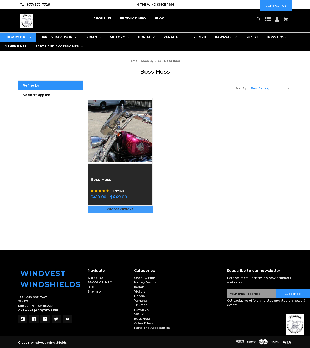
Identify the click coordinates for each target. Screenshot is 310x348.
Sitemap (94, 291)
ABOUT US (96, 278)
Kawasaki (141, 310)
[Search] (258, 21)
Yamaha (140, 300)
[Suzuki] (251, 37)
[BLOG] (159, 18)
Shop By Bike (144, 278)
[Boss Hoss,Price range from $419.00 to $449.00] (120, 130)
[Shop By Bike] (18, 37)
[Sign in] (277, 21)
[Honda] (146, 37)
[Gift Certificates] (268, 21)
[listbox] (270, 88)
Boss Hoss (142, 319)
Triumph (141, 305)
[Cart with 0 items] (286, 21)
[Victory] (119, 37)
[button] (295, 324)
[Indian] (93, 37)
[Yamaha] (172, 37)
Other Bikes (143, 323)
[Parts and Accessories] (59, 46)
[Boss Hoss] (276, 37)
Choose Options (120, 209)
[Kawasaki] (226, 37)
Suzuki (139, 314)
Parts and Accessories (152, 328)
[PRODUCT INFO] (133, 18)
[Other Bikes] (15, 46)
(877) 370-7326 (38, 4)
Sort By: (241, 88)
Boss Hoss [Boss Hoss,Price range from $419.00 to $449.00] (102, 179)
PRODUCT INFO (100, 282)
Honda (139, 296)
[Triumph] (198, 37)
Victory (140, 291)
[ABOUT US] (102, 18)
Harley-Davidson (147, 282)
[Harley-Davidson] (58, 37)
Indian (139, 287)
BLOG (92, 287)
